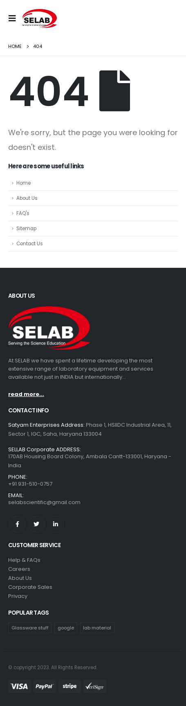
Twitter (36, 524)
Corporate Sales (30, 587)
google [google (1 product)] (66, 628)
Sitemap (26, 228)
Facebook (17, 524)
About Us (27, 198)
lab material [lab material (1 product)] (97, 628)
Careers (19, 569)
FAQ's (22, 213)
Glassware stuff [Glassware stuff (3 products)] (30, 628)
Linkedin (55, 524)
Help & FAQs (24, 560)
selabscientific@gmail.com (44, 502)
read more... (26, 394)
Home (23, 183)
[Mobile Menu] (14, 18)
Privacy (17, 596)
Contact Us (29, 243)
